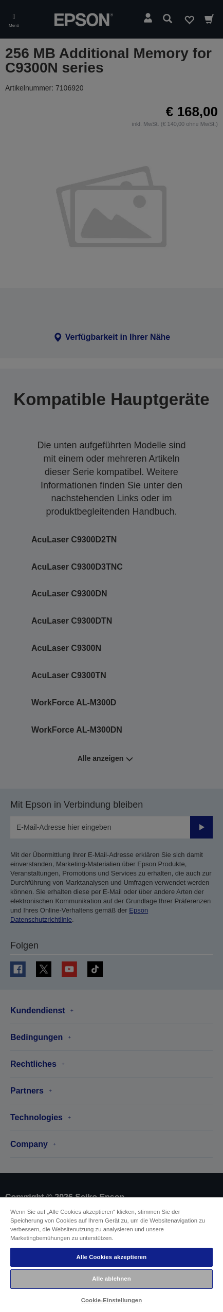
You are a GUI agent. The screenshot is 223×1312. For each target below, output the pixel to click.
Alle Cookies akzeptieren (112, 1257)
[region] (111, 1254)
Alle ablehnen (111, 1278)
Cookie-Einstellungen (111, 1300)
